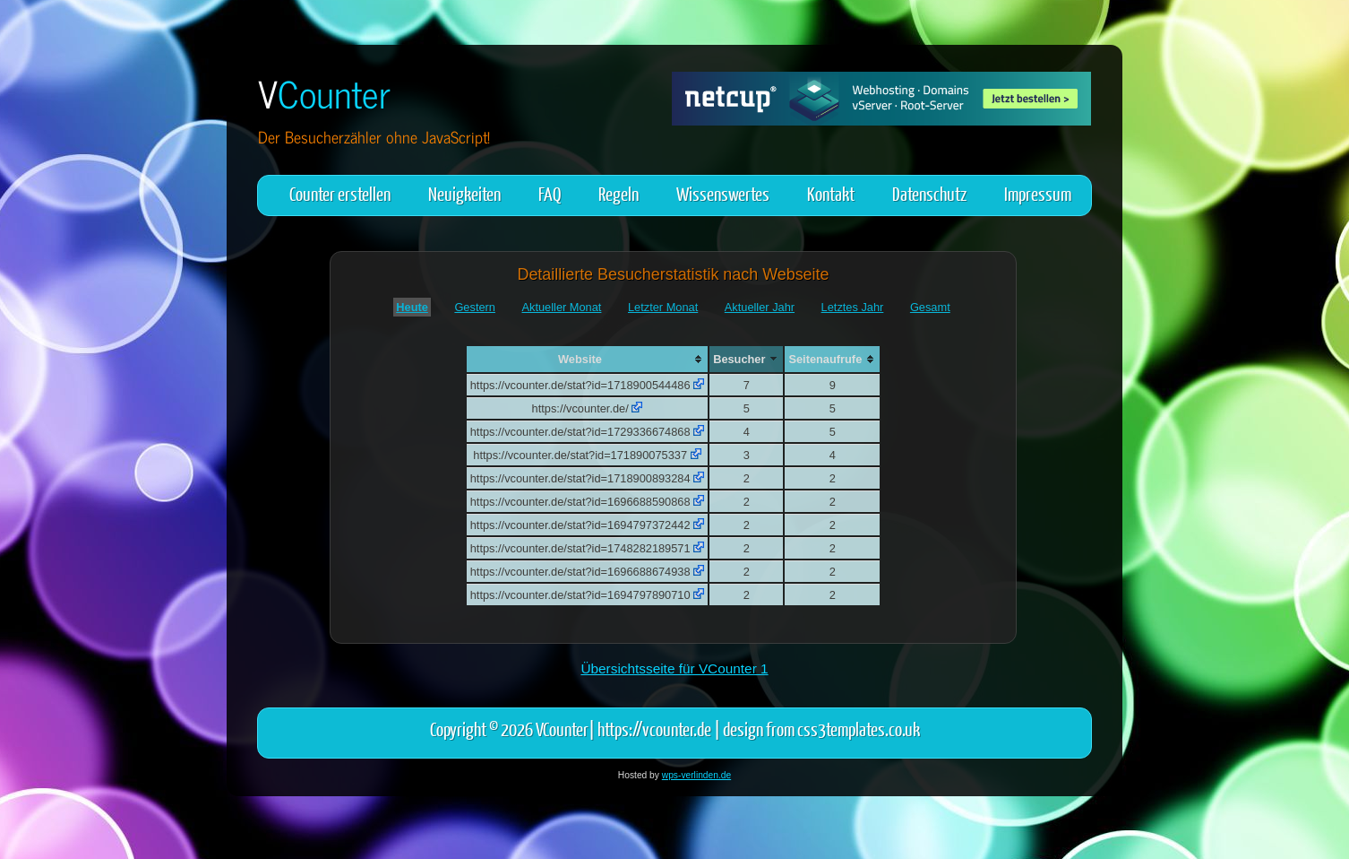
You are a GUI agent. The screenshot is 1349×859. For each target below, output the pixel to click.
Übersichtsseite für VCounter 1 (674, 668)
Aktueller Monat (562, 307)
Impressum (1037, 193)
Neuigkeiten (464, 193)
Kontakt (831, 193)
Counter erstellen (340, 193)
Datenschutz (929, 193)
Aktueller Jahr (760, 307)
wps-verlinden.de (696, 775)
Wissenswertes (722, 193)
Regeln (618, 193)
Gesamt (930, 307)
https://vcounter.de (654, 728)
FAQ (549, 193)
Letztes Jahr (852, 307)
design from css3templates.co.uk (821, 728)
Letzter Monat (663, 307)
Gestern (474, 307)
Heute (412, 307)
